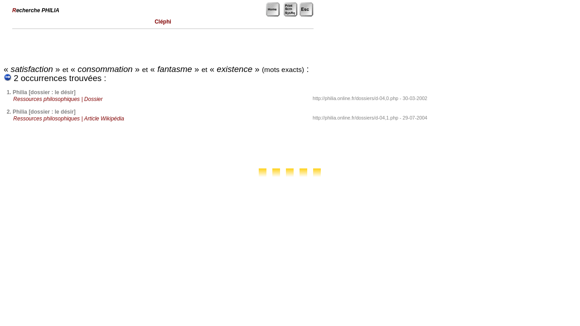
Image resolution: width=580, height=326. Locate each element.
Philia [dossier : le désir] (44, 92)
